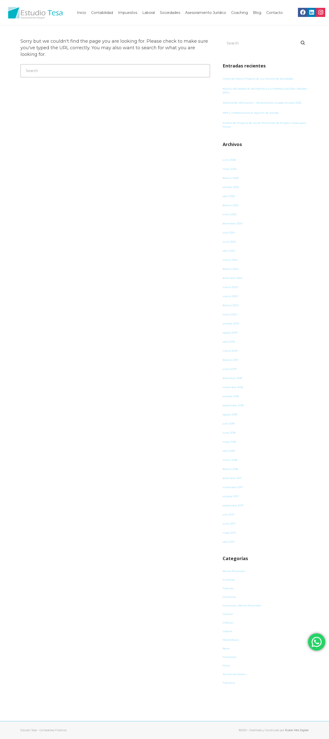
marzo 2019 (230, 350)
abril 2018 (229, 450)
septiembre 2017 (233, 505)
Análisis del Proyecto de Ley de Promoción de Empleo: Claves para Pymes (264, 124)
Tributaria (229, 682)
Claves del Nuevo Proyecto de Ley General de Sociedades (258, 78)
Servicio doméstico (234, 674)
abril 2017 (229, 541)
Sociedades (170, 12)
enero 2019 (229, 369)
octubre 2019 (231, 323)
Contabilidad (102, 12)
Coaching (239, 12)
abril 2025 (229, 196)
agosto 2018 (230, 414)
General (228, 614)
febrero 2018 (230, 469)
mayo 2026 (230, 169)
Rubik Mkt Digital (297, 730)
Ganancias (229, 597)
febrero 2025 (230, 205)
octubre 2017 (231, 496)
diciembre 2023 (232, 278)
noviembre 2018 (233, 387)
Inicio (81, 12)
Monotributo (231, 639)
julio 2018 (228, 423)
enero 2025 (230, 214)
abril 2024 (229, 250)
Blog (257, 12)
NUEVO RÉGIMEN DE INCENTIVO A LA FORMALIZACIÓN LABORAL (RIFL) (265, 90)
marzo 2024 (230, 259)
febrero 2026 (231, 178)
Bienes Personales (234, 571)
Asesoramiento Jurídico (205, 12)
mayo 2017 (229, 532)
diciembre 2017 (232, 478)
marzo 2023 (230, 287)
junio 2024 (229, 241)
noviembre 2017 (233, 487)
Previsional (229, 657)
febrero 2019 (230, 360)
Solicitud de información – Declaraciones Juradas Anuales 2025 (262, 102)
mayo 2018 (229, 441)
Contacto (274, 12)
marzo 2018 (230, 460)
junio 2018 (229, 432)
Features (228, 588)
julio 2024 (229, 232)
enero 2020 (230, 314)
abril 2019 (229, 341)
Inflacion (228, 622)
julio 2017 (228, 514)
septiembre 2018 (233, 405)
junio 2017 (229, 523)
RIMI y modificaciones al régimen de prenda (250, 112)
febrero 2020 (231, 305)
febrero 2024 (231, 269)
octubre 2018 (231, 396)
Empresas (229, 579)
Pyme (226, 665)
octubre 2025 (231, 187)
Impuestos (127, 12)
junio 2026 (229, 159)
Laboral (148, 12)
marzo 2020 (230, 296)
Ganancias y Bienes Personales (242, 605)
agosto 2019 (230, 332)
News (226, 648)
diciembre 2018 (232, 378)
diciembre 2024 (232, 223)
